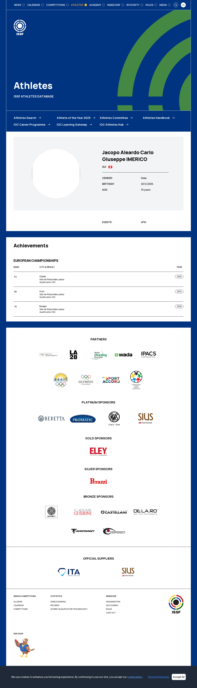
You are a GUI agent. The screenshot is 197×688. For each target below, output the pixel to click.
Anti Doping (112, 605)
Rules (109, 609)
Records (54, 605)
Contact (111, 613)
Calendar (19, 605)
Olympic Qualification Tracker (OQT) (69, 609)
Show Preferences (158, 677)
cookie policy (134, 677)
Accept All (179, 677)
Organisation (113, 602)
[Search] (175, 4)
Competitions (21, 609)
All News (18, 602)
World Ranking (58, 602)
